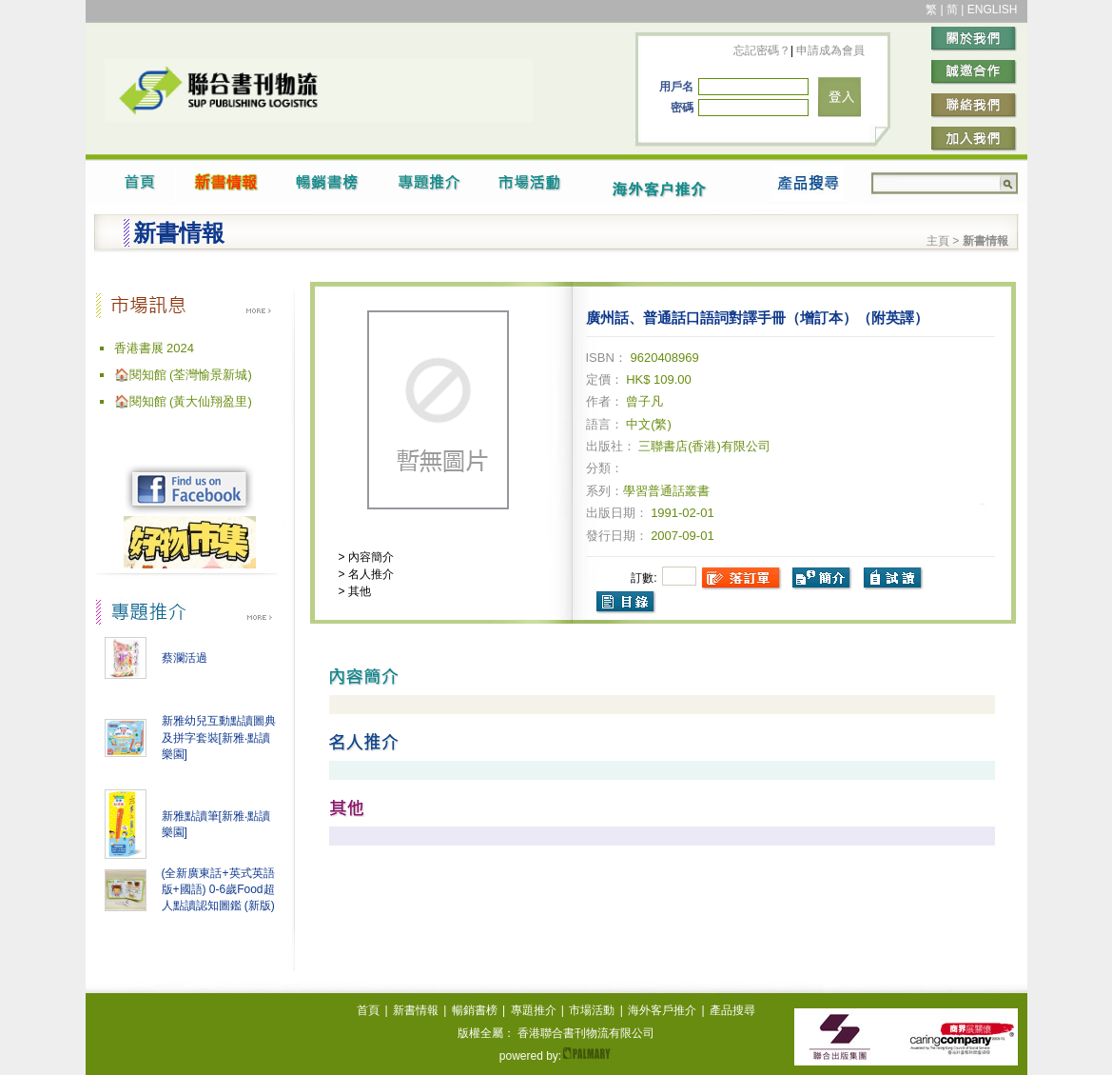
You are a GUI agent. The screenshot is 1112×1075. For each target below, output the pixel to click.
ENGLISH (992, 9)
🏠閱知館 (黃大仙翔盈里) (183, 401)
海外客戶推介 (662, 1010)
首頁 (368, 1010)
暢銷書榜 (474, 1010)
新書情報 (416, 1010)
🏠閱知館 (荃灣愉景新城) (183, 375)
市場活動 (592, 1010)
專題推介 (533, 1010)
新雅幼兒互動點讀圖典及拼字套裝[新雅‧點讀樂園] (219, 737)
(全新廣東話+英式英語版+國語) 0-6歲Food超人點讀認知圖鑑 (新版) (218, 889)
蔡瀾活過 (184, 658)
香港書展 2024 (154, 348)
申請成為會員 (829, 50)
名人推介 (369, 574)
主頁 (938, 241)
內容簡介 (369, 557)
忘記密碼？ (761, 50)
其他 (358, 591)
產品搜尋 (732, 1010)
